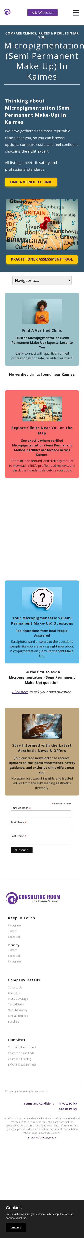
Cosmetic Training (19, 1059)
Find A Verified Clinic (31, 182)
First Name (19, 822)
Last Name (18, 836)
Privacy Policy (68, 1103)
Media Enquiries (18, 1016)
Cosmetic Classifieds (21, 1053)
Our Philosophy (17, 1010)
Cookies (13, 1208)
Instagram (14, 925)
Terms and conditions (38, 1103)
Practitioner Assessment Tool (42, 259)
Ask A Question (42, 12)
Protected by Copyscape (42, 1137)
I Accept (16, 1227)
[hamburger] (76, 12)
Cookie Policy (68, 1109)
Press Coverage (18, 998)
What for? (21, 1218)
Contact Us (15, 987)
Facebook (14, 937)
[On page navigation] (42, 280)
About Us (14, 993)
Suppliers (13, 1021)
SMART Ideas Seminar (22, 1064)
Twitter (12, 931)
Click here (20, 691)
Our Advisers (16, 1004)
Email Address (21, 808)
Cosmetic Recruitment (22, 1047)
